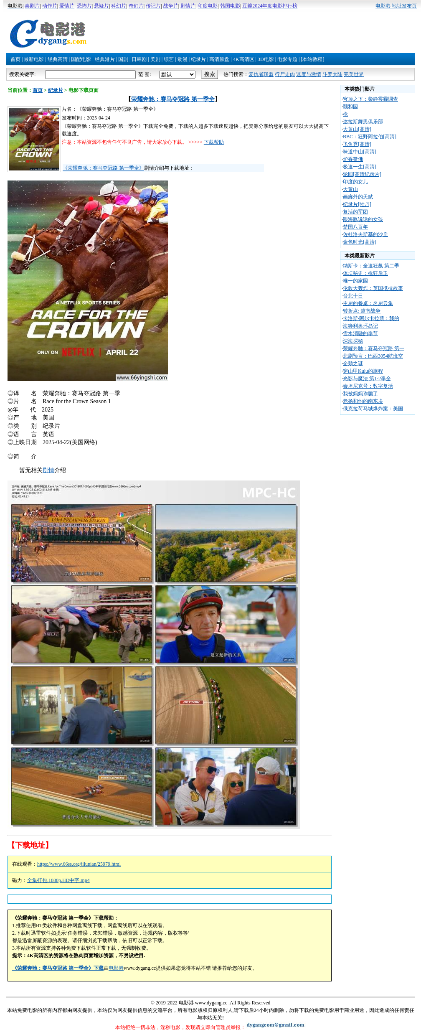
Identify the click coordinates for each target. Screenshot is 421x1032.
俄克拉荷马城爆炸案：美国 (373, 409)
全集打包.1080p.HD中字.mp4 (58, 880)
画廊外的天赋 (358, 197)
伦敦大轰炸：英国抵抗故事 (373, 288)
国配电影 (81, 59)
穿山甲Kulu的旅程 (363, 371)
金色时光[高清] (359, 242)
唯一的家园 (355, 281)
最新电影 (34, 59)
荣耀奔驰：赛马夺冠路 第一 (373, 348)
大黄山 (350, 189)
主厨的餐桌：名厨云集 (368, 303)
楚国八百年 (355, 227)
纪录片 (198, 59)
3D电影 (266, 59)
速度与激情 (308, 74)
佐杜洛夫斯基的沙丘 (365, 234)
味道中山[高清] (359, 152)
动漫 (183, 59)
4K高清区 (243, 59)
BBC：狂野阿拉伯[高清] (369, 137)
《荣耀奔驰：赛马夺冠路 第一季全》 (103, 168)
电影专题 (287, 59)
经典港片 (105, 59)
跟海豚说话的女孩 (363, 219)
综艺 (169, 59)
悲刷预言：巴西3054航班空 (373, 356)
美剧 (155, 59)
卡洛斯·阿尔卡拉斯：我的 (371, 318)
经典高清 (58, 59)
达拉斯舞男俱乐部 (363, 122)
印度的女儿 (355, 182)
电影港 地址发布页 (396, 6)
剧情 (48, 470)
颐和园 (350, 106)
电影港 (116, 968)
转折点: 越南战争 (361, 311)
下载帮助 (214, 142)
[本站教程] (312, 59)
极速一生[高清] (359, 167)
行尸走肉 (285, 74)
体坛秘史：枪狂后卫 (365, 273)
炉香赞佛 (353, 159)
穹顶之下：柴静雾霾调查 (370, 99)
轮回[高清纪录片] (362, 174)
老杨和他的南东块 (363, 401)
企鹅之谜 (353, 363)
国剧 (123, 59)
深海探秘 (353, 341)
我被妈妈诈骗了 (360, 394)
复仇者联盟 (261, 74)
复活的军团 (355, 212)
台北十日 (353, 296)
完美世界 (354, 74)
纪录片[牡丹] (357, 204)
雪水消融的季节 (360, 333)
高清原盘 (219, 59)
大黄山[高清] (357, 129)
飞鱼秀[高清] (357, 144)
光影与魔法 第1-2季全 (367, 378)
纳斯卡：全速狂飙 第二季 (371, 266)
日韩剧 (139, 59)
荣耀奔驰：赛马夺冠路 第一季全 (173, 99)
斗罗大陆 (332, 74)
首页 (15, 59)
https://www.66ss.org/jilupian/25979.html (79, 864)
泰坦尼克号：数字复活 (368, 386)
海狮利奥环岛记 (360, 326)
